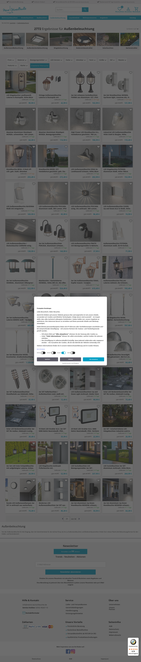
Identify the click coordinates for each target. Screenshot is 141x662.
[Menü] (137, 639)
